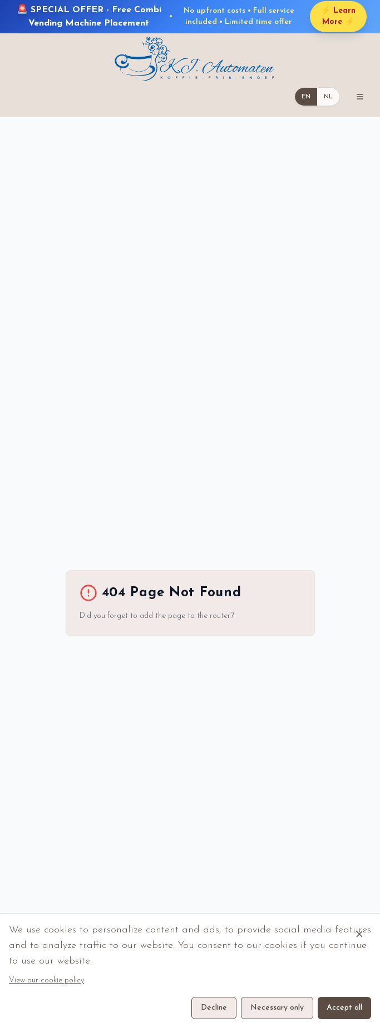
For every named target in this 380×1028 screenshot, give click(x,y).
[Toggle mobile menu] (360, 97)
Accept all (344, 1008)
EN (306, 96)
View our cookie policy (46, 980)
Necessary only (277, 1008)
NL (328, 96)
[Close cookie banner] (359, 934)
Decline (214, 1008)
